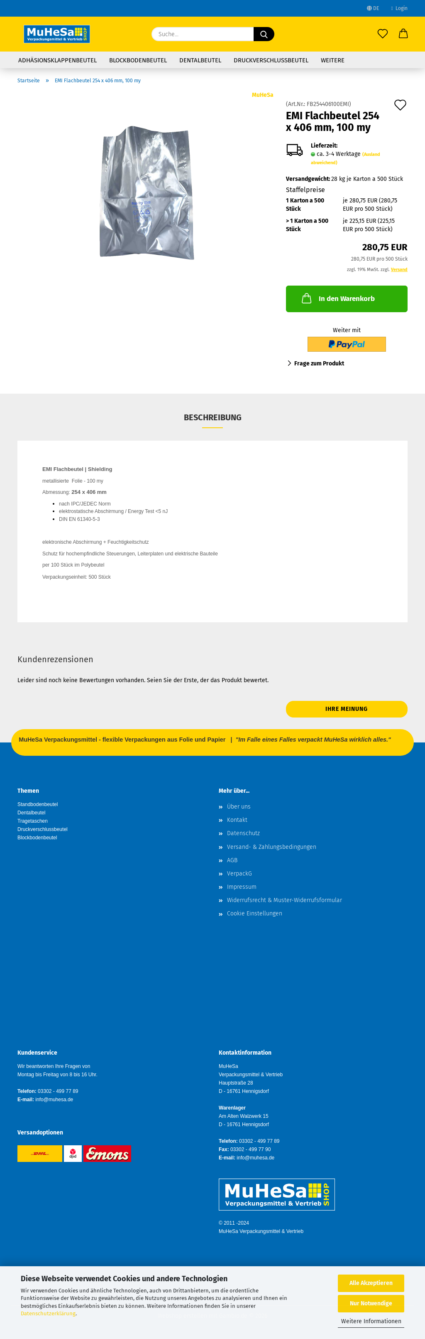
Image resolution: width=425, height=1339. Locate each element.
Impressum (241, 886)
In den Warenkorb (337, 298)
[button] (403, 34)
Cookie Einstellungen (254, 913)
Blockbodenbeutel (138, 60)
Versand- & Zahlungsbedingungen (271, 847)
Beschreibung (213, 417)
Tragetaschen (32, 821)
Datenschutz (243, 833)
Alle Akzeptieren (371, 1283)
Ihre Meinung (346, 709)
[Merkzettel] (382, 34)
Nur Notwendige (371, 1303)
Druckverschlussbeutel (271, 60)
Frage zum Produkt (319, 363)
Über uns (239, 806)
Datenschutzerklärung (48, 1313)
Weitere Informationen (371, 1321)
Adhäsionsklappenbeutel (57, 60)
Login (399, 8)
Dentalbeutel (200, 60)
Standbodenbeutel (37, 804)
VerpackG (239, 873)
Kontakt (237, 820)
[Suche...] (264, 34)
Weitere (332, 60)
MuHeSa (263, 95)
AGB (232, 860)
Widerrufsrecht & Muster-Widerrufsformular (284, 900)
